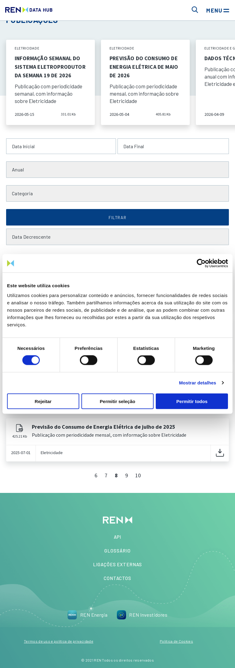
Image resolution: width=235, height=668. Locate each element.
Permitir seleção (117, 401)
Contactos (117, 578)
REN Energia (88, 614)
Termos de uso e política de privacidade (58, 641)
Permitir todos (191, 401)
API (117, 537)
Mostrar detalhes (197, 382)
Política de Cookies (176, 641)
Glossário (117, 550)
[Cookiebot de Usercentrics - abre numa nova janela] (201, 263)
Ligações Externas (117, 564)
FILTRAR (117, 217)
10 (138, 475)
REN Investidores (142, 614)
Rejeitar (43, 401)
